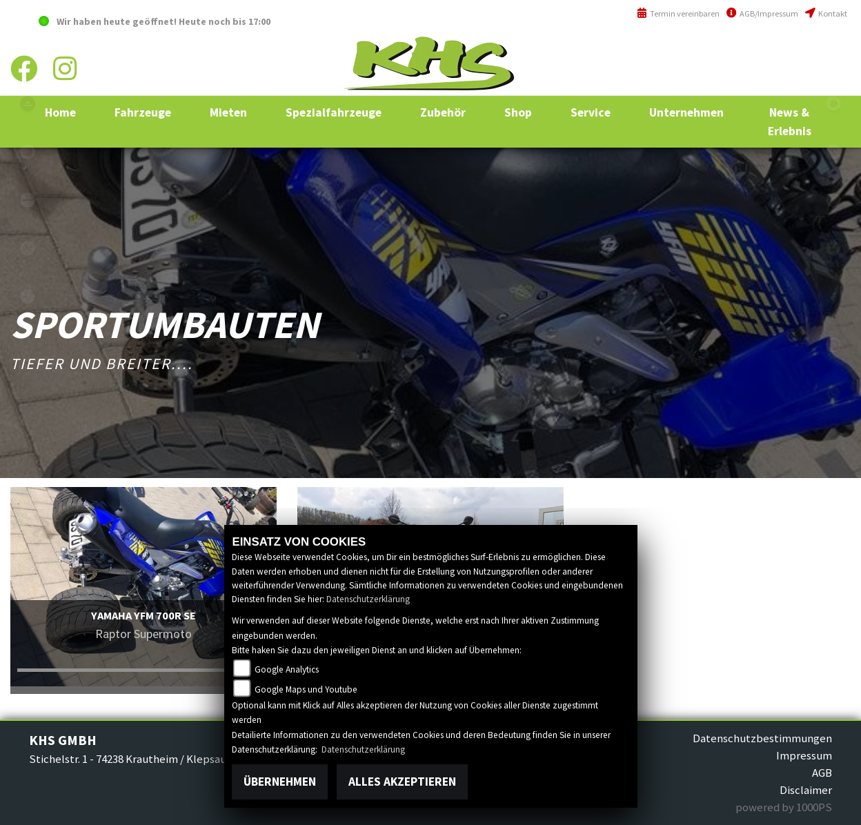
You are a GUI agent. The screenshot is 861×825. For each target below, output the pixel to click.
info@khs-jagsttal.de (797, 81)
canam (27, 200)
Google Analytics (287, 669)
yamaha (27, 151)
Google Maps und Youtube (306, 689)
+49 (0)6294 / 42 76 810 (798, 50)
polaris (27, 103)
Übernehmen (280, 781)
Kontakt (826, 13)
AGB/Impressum (762, 13)
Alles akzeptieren (402, 781)
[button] (143, 112)
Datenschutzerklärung (368, 599)
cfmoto (27, 248)
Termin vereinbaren (678, 13)
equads (27, 296)
